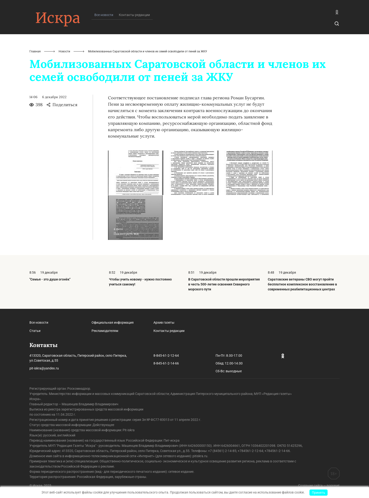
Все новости (38, 322)
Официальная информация (113, 322)
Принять (318, 492)
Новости (64, 51)
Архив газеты (163, 322)
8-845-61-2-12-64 (166, 355)
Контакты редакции (134, 15)
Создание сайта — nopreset (319, 485)
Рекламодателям (105, 331)
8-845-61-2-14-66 (166, 363)
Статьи (34, 331)
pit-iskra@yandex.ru (44, 368)
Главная (35, 51)
